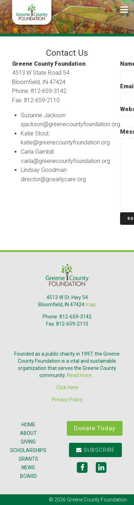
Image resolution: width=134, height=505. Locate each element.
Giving (28, 442)
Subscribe (95, 450)
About (28, 433)
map (90, 304)
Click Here (67, 387)
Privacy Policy (67, 399)
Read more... (81, 375)
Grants (28, 459)
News (28, 467)
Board (28, 476)
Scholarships (28, 450)
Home (28, 424)
